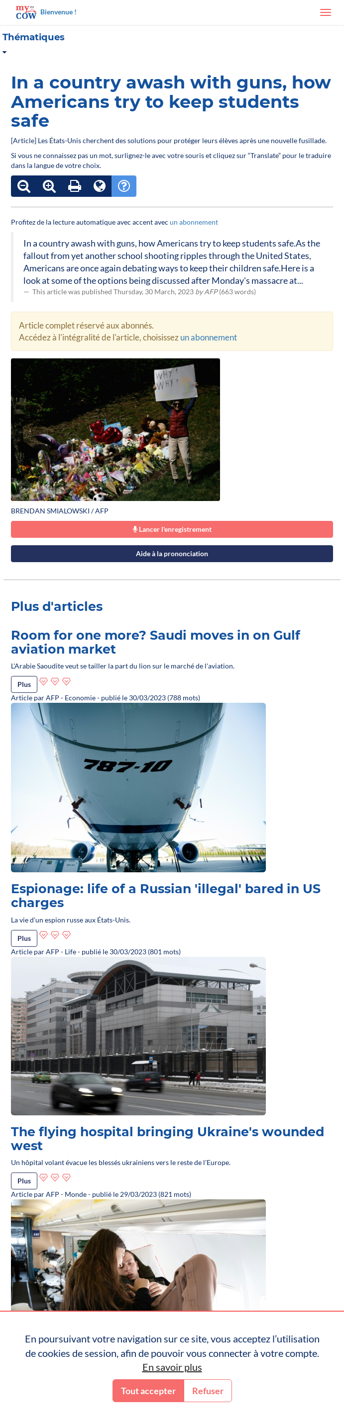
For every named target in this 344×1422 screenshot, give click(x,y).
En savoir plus (172, 1367)
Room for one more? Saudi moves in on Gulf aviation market (155, 642)
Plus (24, 684)
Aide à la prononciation (172, 553)
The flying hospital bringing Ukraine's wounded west (167, 1138)
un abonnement (194, 222)
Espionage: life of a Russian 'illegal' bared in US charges (166, 895)
